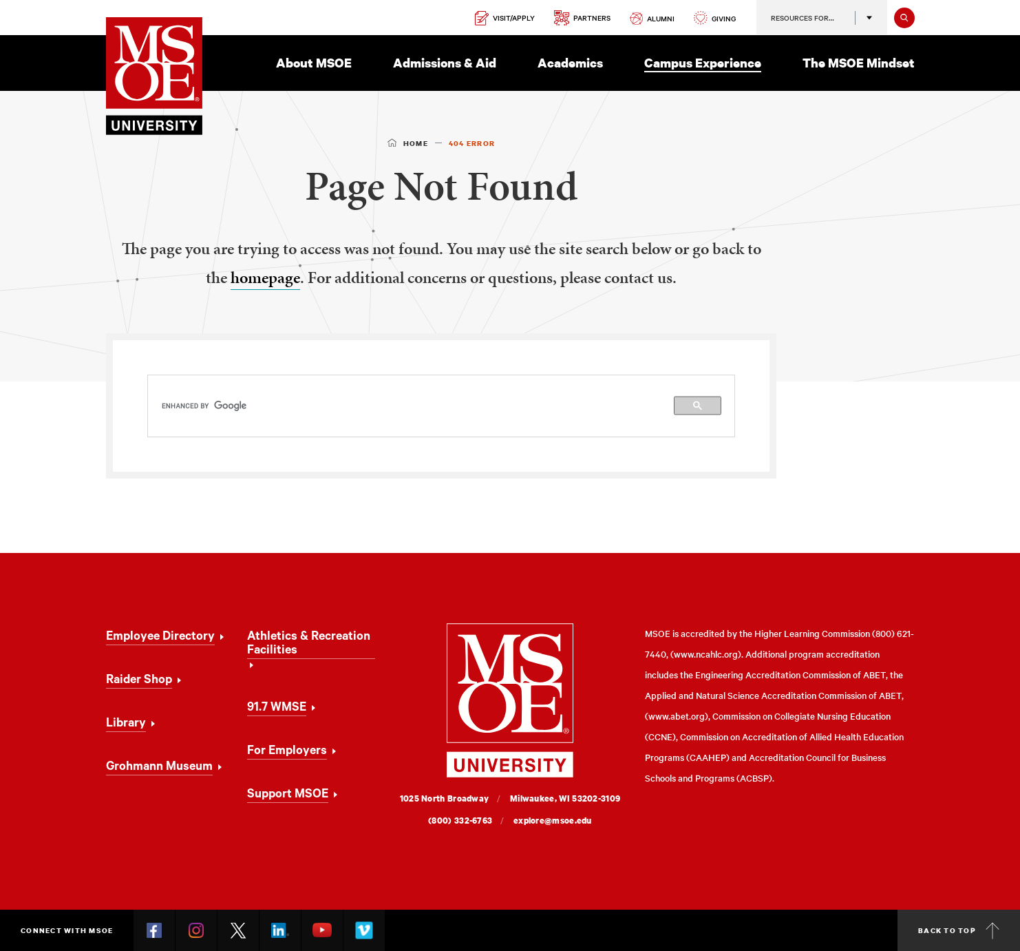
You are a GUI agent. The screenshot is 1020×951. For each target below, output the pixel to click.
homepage (265, 277)
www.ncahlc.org (706, 653)
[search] (441, 406)
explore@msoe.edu (552, 820)
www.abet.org (676, 715)
